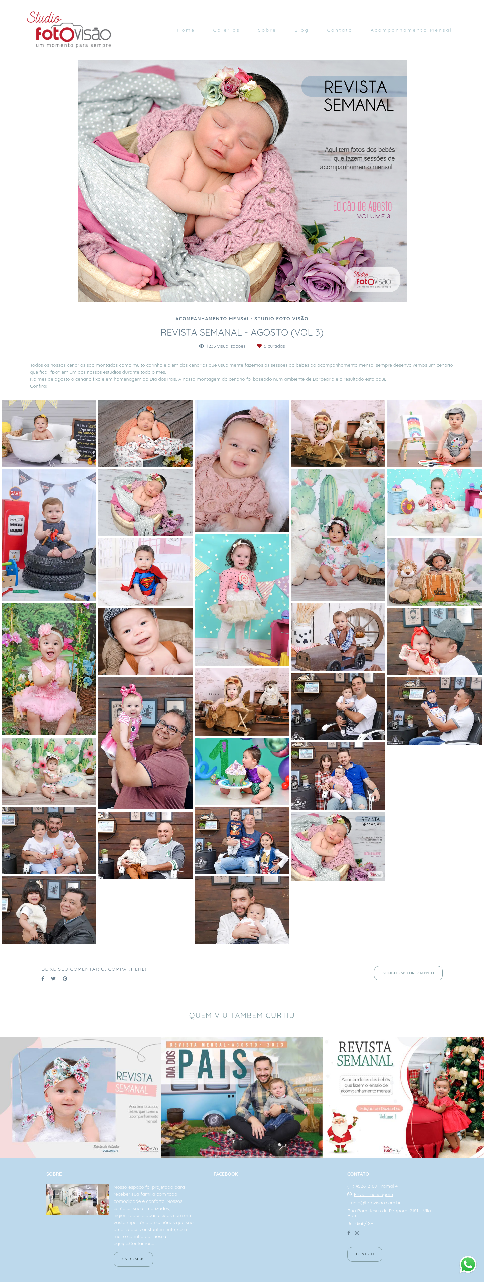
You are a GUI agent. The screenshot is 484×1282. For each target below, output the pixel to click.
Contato (340, 30)
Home (186, 30)
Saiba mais (133, 1259)
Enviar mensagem (373, 1194)
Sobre (267, 30)
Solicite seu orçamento (408, 973)
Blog (301, 30)
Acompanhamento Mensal (411, 30)
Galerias (226, 30)
